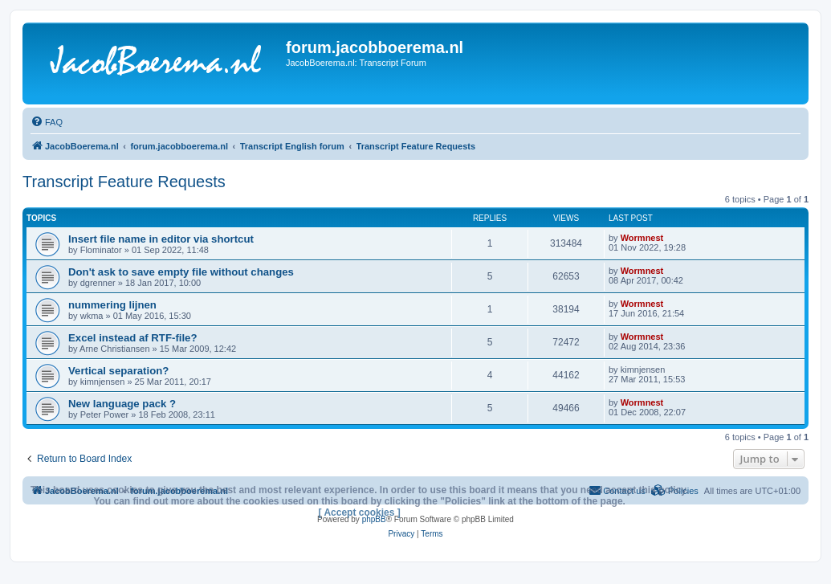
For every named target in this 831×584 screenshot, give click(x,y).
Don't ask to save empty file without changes (181, 272)
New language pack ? (122, 404)
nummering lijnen (112, 305)
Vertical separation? (118, 371)
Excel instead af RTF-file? (133, 338)
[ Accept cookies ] (360, 512)
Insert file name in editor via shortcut (161, 239)
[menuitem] (47, 122)
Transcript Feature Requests (124, 181)
